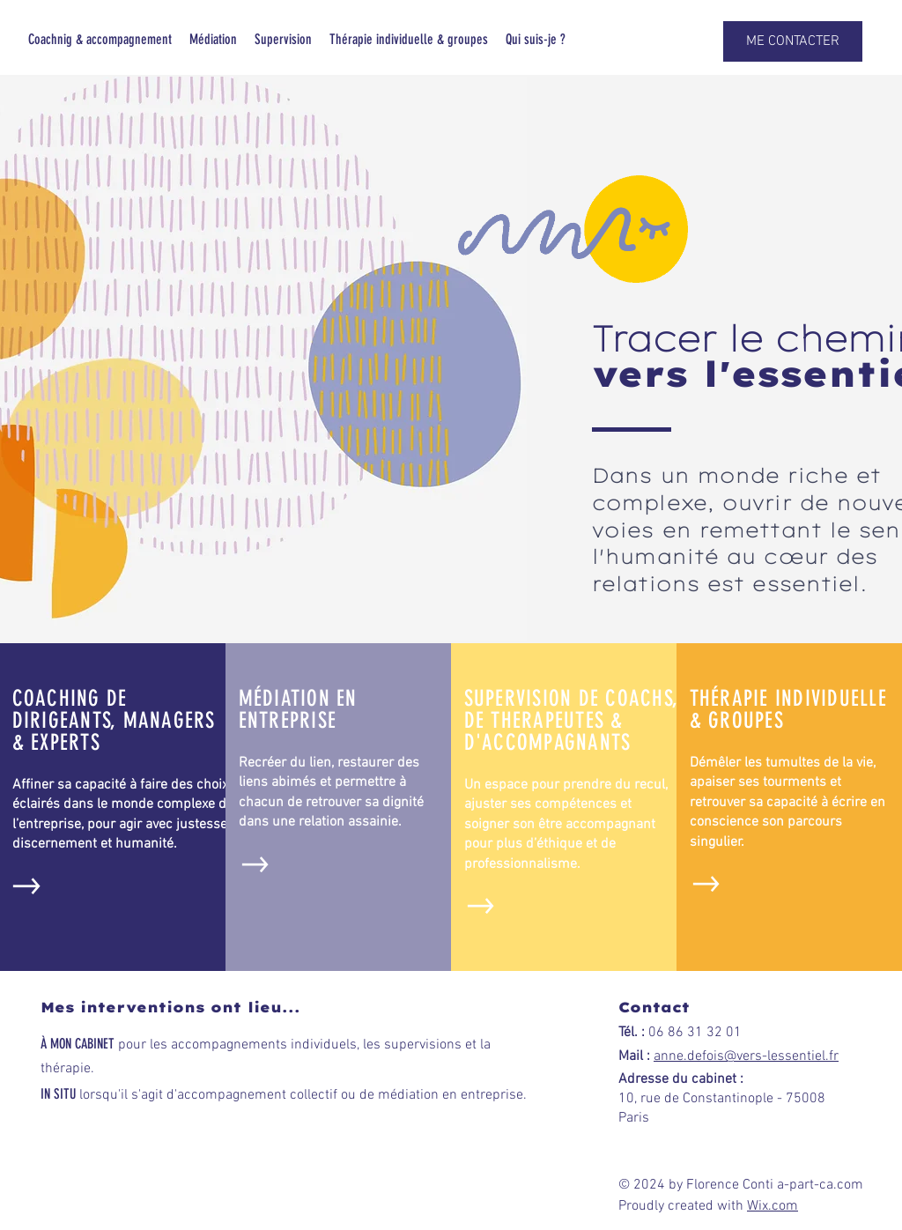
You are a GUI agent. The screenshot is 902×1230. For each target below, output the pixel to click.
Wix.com (772, 1206)
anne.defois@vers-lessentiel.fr (746, 1056)
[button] (792, 41)
